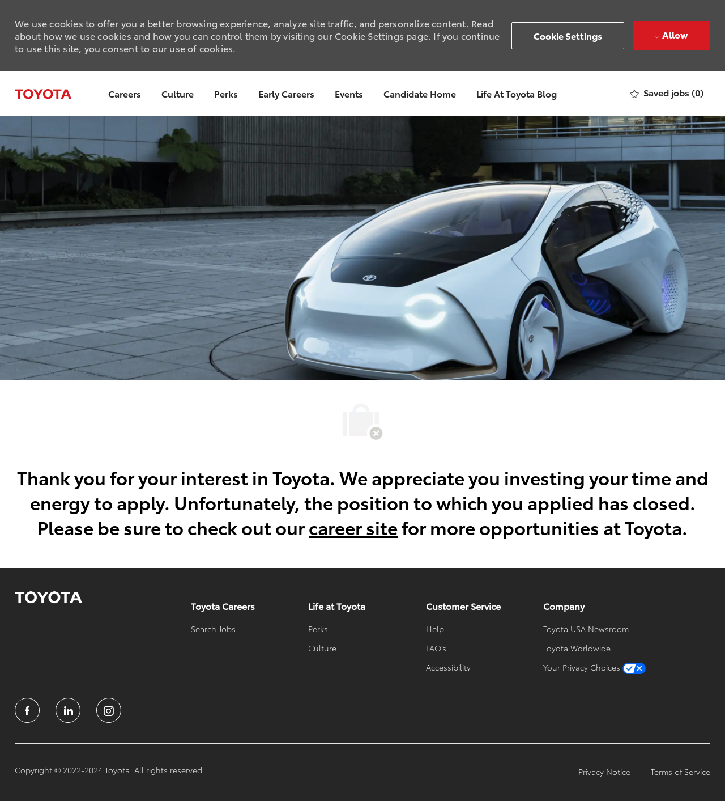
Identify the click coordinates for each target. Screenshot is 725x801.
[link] (48, 597)
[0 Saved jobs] (666, 93)
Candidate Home (419, 93)
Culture (177, 93)
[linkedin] (68, 710)
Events (349, 93)
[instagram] (108, 710)
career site (353, 527)
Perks (226, 93)
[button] (568, 35)
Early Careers (286, 93)
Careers (124, 93)
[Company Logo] (43, 93)
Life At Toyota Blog (516, 93)
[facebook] (27, 710)
